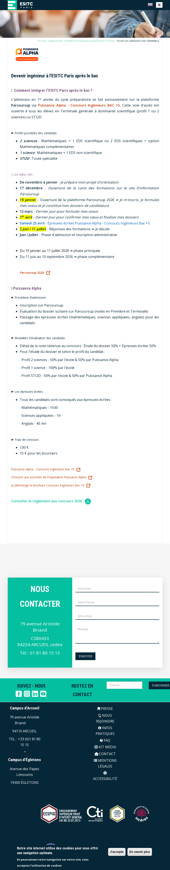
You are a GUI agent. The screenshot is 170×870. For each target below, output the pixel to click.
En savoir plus (139, 851)
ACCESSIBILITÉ (105, 776)
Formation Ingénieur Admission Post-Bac (92, 40)
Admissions (58, 40)
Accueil (45, 40)
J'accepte (117, 851)
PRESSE (105, 708)
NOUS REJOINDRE (105, 718)
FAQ (105, 740)
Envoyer (85, 656)
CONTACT (105, 753)
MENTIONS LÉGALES (105, 763)
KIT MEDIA (105, 747)
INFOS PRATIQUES (105, 731)
